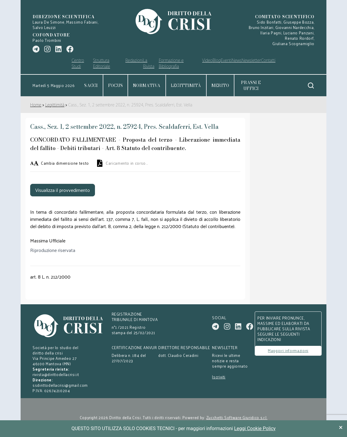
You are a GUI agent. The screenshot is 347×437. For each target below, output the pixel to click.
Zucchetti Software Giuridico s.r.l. (237, 417)
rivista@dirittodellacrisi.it (56, 374)
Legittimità (186, 85)
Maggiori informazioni (288, 350)
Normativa (147, 85)
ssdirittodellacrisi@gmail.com (60, 385)
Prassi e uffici (251, 85)
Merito (220, 85)
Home (35, 105)
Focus (115, 85)
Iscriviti (218, 377)
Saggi (91, 85)
